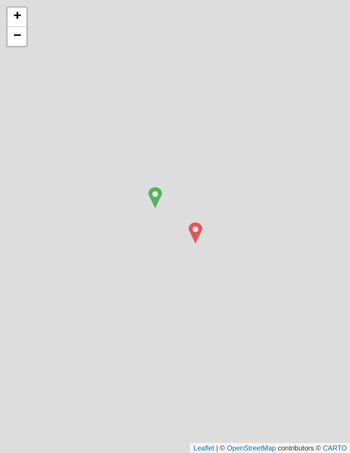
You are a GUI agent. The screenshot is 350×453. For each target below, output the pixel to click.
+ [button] (17, 17)
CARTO (335, 448)
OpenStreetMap (251, 448)
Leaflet (203, 448)
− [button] (17, 36)
